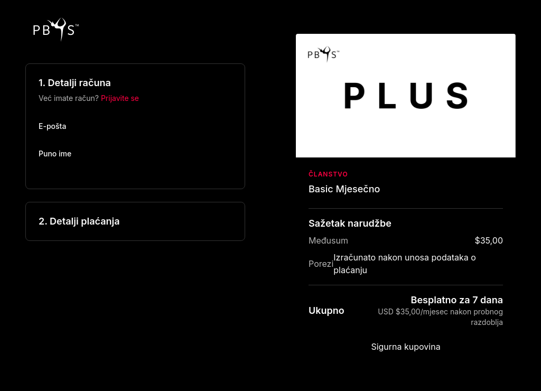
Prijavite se (120, 98)
